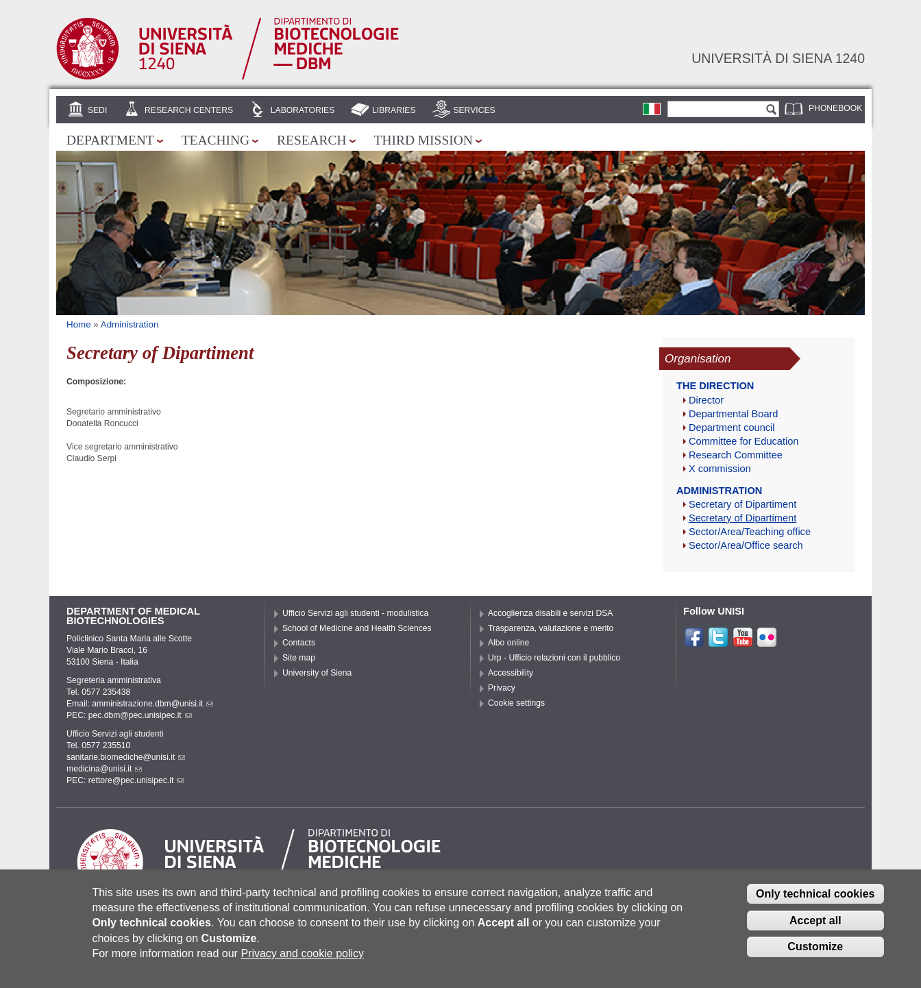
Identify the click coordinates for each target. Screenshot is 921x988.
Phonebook (835, 108)
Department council (732, 427)
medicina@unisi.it (104, 769)
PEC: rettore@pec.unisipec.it (125, 780)
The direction (715, 385)
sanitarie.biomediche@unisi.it (125, 757)
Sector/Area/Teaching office (750, 531)
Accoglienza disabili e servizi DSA (550, 613)
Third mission (423, 140)
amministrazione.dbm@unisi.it (152, 703)
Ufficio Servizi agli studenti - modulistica (355, 613)
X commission (720, 468)
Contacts (298, 642)
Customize (815, 956)
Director (706, 400)
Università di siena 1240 (778, 58)
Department (110, 140)
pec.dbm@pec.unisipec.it (140, 715)
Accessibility (510, 673)
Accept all (815, 929)
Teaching (215, 140)
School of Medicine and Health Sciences (357, 628)
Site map (298, 658)
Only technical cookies (815, 903)
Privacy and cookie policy (302, 963)
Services (474, 110)
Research (312, 140)
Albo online (508, 642)
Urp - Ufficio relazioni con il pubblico (554, 658)
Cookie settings (516, 703)
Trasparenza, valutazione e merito (550, 628)
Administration (130, 324)
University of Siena (317, 673)
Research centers (189, 110)
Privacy (501, 688)
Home (78, 324)
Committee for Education (743, 441)
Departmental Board (733, 413)
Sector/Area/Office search (746, 545)
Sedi (97, 110)
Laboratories (302, 110)
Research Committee (736, 454)
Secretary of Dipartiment (742, 504)
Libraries (394, 110)
